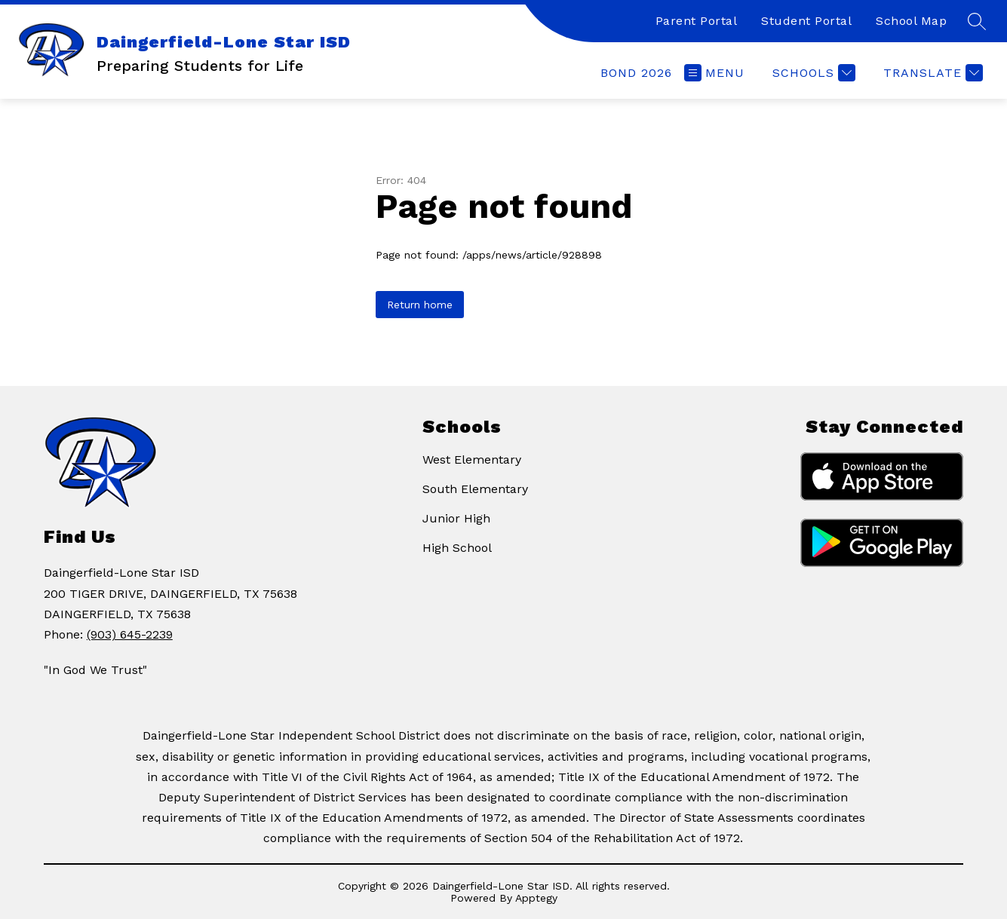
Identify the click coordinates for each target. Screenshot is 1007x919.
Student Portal (806, 21)
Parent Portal (696, 21)
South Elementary (475, 489)
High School (457, 548)
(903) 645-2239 (130, 634)
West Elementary (471, 459)
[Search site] (977, 21)
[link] (636, 73)
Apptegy (536, 898)
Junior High (456, 518)
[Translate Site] (931, 72)
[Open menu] (714, 72)
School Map (911, 21)
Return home (420, 305)
